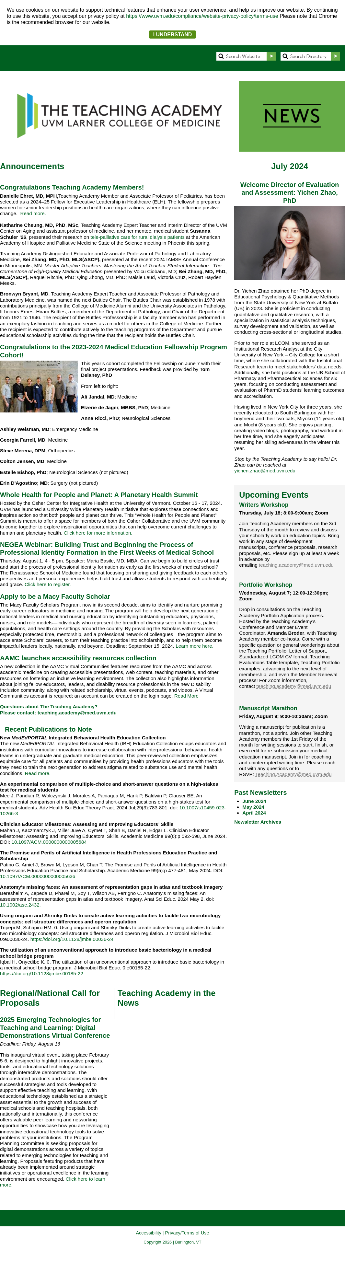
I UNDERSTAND (172, 34)
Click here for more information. (98, 533)
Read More (186, 696)
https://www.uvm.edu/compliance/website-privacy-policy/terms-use (202, 16)
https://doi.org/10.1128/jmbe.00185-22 (41, 973)
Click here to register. (48, 584)
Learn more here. (194, 646)
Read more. (32, 213)
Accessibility (148, 1232)
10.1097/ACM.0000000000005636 (37, 876)
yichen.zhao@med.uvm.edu (264, 470)
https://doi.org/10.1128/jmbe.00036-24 (72, 939)
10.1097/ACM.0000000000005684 (48, 842)
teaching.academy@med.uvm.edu (77, 712)
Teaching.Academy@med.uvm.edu (293, 774)
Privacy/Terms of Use (187, 1232)
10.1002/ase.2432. (20, 905)
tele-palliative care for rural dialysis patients (137, 237)
